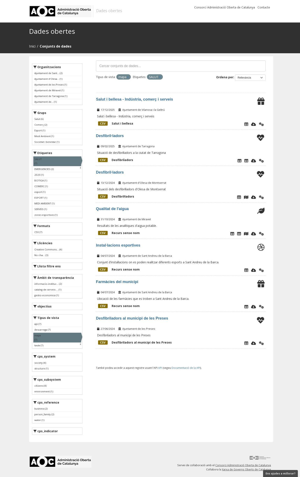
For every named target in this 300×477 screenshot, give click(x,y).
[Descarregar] (253, 124)
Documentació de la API (186, 367)
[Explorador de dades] (246, 124)
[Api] (261, 124)
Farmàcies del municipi (117, 282)
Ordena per (224, 77)
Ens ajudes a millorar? (280, 473)
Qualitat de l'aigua (112, 209)
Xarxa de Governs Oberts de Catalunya (246, 469)
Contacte (264, 7)
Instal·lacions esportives (118, 245)
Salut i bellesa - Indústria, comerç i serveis (134, 99)
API (160, 367)
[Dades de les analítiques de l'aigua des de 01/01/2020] (239, 233)
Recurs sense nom (119, 233)
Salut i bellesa (115, 123)
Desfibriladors (115, 160)
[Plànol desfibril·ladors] (246, 197)
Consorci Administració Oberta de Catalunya (224, 7)
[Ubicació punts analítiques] (246, 233)
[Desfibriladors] (246, 160)
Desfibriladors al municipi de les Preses (132, 318)
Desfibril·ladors (110, 136)
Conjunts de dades (55, 46)
